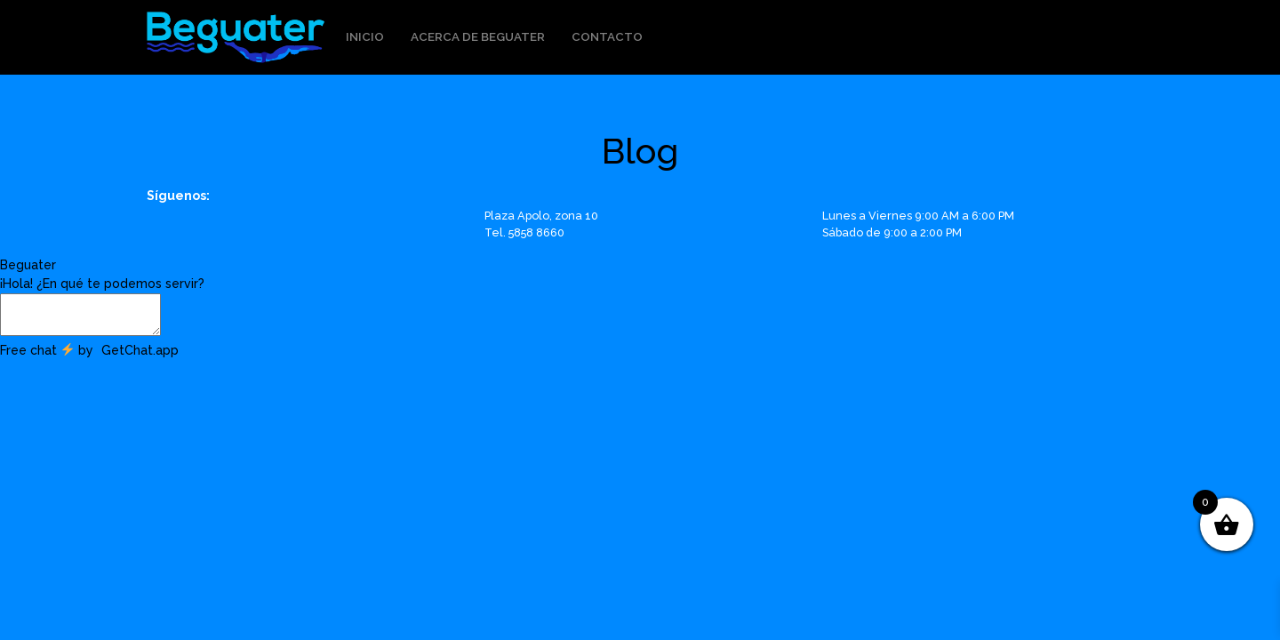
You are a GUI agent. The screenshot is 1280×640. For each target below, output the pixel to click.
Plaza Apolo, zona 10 (541, 215)
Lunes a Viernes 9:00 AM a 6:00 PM (918, 215)
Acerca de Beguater (478, 36)
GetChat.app (140, 350)
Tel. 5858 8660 (524, 232)
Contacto (607, 36)
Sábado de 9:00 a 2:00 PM (892, 232)
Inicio (365, 36)
